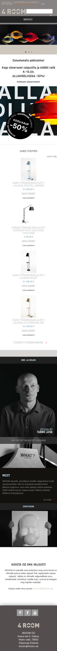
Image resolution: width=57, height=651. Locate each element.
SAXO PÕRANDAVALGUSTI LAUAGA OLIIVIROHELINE (28, 321)
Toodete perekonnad (28, 342)
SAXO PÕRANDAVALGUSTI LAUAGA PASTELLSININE (28, 184)
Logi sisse (6, 2)
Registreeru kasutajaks (25, 2)
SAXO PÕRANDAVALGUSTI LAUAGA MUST (28, 276)
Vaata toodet (28, 193)
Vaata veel (52, 157)
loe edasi (48, 500)
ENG (43, 4)
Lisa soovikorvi (28, 198)
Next (51, 40)
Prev (6, 40)
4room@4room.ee (43, 588)
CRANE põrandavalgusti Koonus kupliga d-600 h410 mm (28, 230)
